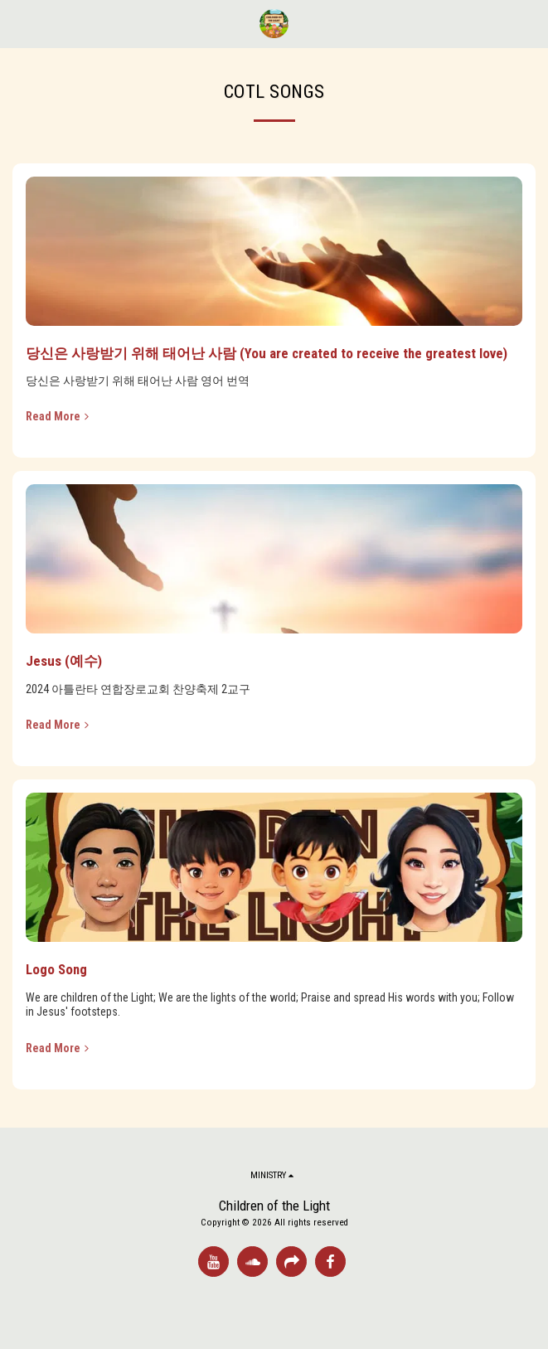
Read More (59, 416)
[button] (18, 23)
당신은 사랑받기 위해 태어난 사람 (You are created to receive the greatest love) (266, 353)
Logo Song (56, 969)
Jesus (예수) (64, 661)
